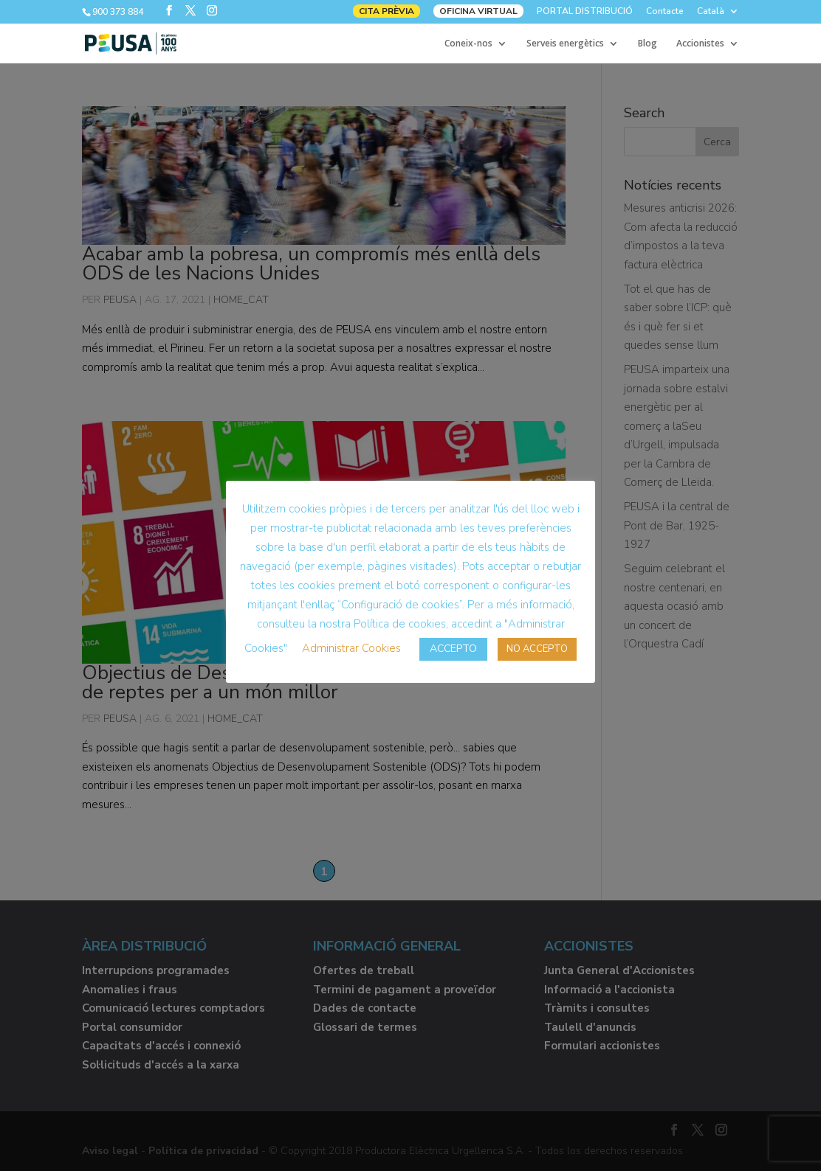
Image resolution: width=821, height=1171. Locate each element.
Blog (647, 43)
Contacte (665, 12)
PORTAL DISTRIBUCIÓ (585, 12)
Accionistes (700, 43)
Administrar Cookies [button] (351, 648)
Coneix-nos (468, 43)
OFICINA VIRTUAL (478, 11)
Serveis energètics (565, 43)
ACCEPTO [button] (453, 649)
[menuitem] (718, 14)
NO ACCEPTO (537, 649)
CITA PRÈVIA (386, 11)
